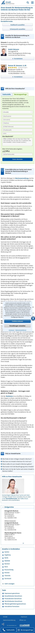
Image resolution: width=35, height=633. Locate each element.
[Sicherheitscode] (17, 154)
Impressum (11, 330)
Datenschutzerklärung (20, 330)
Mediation (9, 396)
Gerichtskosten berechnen (13, 601)
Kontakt (5, 617)
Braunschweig (8, 570)
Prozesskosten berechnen (13, 598)
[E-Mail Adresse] (17, 126)
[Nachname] (17, 116)
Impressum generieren (12, 593)
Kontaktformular (7, 21)
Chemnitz (7, 575)
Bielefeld (7, 561)
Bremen (6, 573)
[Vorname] (17, 119)
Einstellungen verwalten (17, 326)
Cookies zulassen (17, 321)
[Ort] (17, 133)
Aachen (6, 552)
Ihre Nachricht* (7, 136)
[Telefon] (17, 123)
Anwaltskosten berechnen (13, 596)
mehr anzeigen (9, 584)
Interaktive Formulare (11, 606)
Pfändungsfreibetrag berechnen (15, 604)
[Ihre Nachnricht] (17, 142)
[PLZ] (17, 130)
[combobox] (17, 112)
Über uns (23, 620)
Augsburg (7, 555)
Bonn (6, 567)
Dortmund (7, 578)
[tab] (17, 25)
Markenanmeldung (21, 178)
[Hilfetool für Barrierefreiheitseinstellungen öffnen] (33, 318)
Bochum (7, 564)
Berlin (6, 558)
